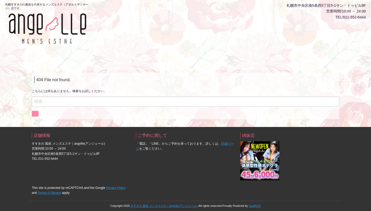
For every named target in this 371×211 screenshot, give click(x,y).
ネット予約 (143, 25)
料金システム (164, 28)
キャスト (180, 28)
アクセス (354, 28)
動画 (194, 25)
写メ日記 (229, 28)
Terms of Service (49, 190)
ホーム (104, 28)
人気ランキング (246, 30)
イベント (302, 28)
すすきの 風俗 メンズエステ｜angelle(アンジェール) (164, 203)
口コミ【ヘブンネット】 (264, 33)
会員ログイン (121, 28)
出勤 (212, 25)
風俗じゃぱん (284, 28)
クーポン (318, 28)
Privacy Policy (116, 185)
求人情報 (336, 28)
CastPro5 (255, 203)
